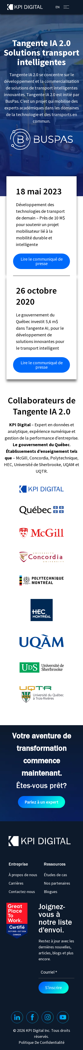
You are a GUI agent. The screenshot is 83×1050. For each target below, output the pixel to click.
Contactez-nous (22, 891)
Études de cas (55, 874)
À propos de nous (23, 874)
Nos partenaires (57, 883)
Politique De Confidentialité (41, 1042)
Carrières (16, 883)
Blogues (50, 891)
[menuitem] (57, 7)
